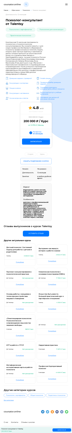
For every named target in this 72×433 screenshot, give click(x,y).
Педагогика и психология (56, 395)
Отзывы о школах (28, 422)
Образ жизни (16, 10)
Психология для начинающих (51, 29)
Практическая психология (20, 35)
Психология (26, 10)
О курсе (30, 154)
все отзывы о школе (36, 111)
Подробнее (20, 262)
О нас (6, 422)
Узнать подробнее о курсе (36, 161)
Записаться (36, 141)
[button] (26, 4)
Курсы (42, 154)
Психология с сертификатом (20, 29)
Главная (6, 10)
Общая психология (36, 395)
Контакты (14, 422)
